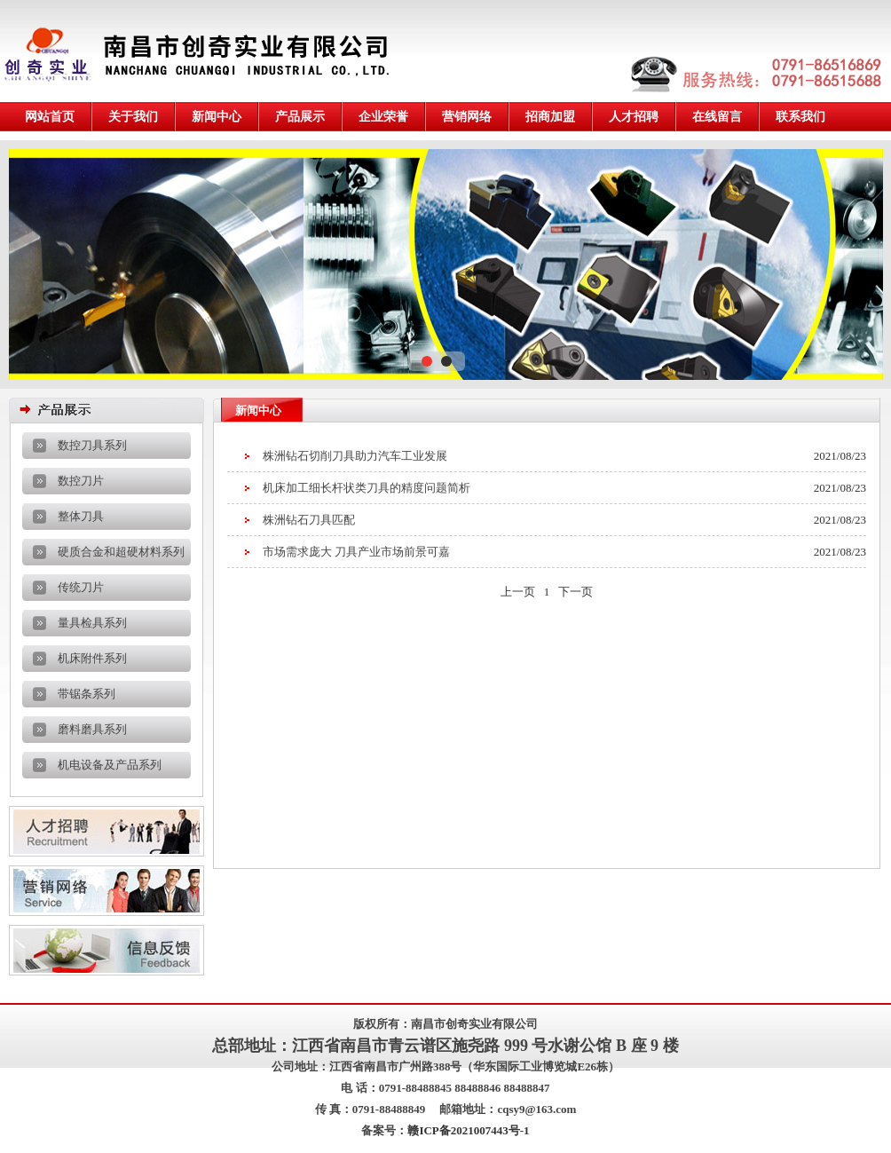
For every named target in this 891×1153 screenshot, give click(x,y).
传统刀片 (81, 587)
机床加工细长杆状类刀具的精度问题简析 (366, 487)
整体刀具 (81, 516)
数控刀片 (81, 480)
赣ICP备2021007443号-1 (468, 1130)
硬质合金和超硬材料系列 (121, 551)
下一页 (575, 591)
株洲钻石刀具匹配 (309, 519)
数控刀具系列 (92, 445)
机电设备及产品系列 (110, 764)
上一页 (518, 591)
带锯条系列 (86, 693)
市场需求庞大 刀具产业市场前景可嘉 (356, 551)
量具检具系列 (92, 622)
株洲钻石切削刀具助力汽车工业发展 (355, 455)
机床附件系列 (92, 658)
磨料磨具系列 (92, 729)
